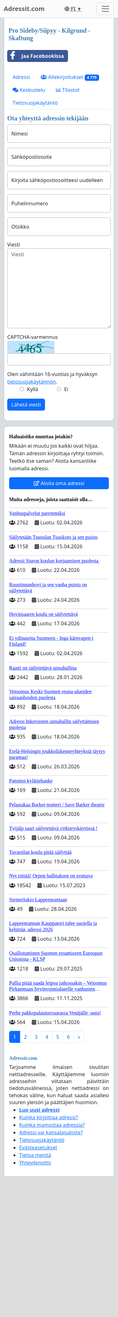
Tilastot (68, 89)
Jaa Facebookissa (36, 56)
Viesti (13, 244)
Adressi (21, 77)
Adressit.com (24, 8)
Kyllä (32, 389)
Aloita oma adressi (59, 483)
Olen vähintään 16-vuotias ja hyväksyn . (52, 378)
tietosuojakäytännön (31, 381)
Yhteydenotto (35, 1162)
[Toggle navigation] (105, 9)
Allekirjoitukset (70, 77)
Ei (66, 389)
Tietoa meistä (35, 1155)
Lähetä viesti (26, 404)
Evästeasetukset (38, 1147)
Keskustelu (29, 89)
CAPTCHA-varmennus (32, 337)
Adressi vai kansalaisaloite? (51, 1132)
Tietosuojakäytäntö (35, 102)
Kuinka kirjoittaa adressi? (48, 1117)
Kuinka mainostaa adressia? (52, 1124)
